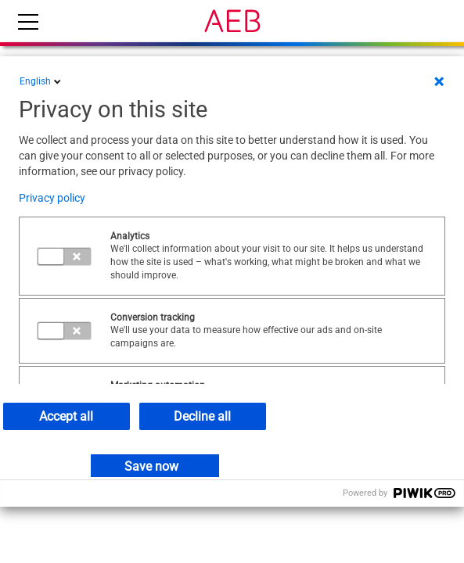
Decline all (202, 416)
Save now (151, 466)
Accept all (66, 416)
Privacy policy (52, 198)
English (41, 81)
